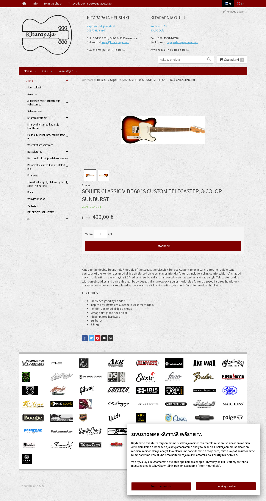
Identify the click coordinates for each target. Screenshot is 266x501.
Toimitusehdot (53, 3)
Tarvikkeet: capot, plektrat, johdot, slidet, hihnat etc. (47, 184)
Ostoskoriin (163, 246)
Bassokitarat (34, 152)
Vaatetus (32, 205)
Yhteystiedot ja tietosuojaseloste (90, 3)
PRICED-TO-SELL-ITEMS (40, 212)
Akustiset (32, 94)
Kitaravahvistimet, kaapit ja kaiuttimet (43, 126)
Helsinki (27, 71)
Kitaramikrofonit (37, 118)
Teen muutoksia (161, 486)
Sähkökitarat (34, 111)
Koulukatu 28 (158, 26)
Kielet (30, 192)
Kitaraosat (33, 175)
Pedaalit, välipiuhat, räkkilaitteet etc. (46, 136)
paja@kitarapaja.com (115, 42)
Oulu (45, 71)
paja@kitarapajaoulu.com (182, 42)
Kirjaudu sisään (235, 11)
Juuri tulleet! (34, 87)
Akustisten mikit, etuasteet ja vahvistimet (43, 102)
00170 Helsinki (96, 30)
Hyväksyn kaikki (226, 486)
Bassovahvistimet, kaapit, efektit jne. (46, 167)
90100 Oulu (157, 30)
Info (35, 3)
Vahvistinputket (36, 199)
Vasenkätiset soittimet (40, 145)
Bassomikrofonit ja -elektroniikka (46, 158)
